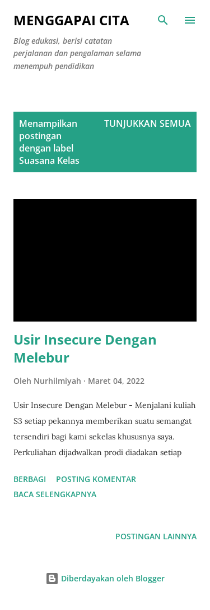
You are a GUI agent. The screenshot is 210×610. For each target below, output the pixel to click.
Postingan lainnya (156, 536)
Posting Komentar (96, 479)
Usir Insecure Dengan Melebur (85, 348)
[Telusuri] (163, 20)
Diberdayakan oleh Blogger (105, 578)
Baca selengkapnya (54, 494)
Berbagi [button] (29, 479)
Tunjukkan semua (147, 123)
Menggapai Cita (71, 20)
